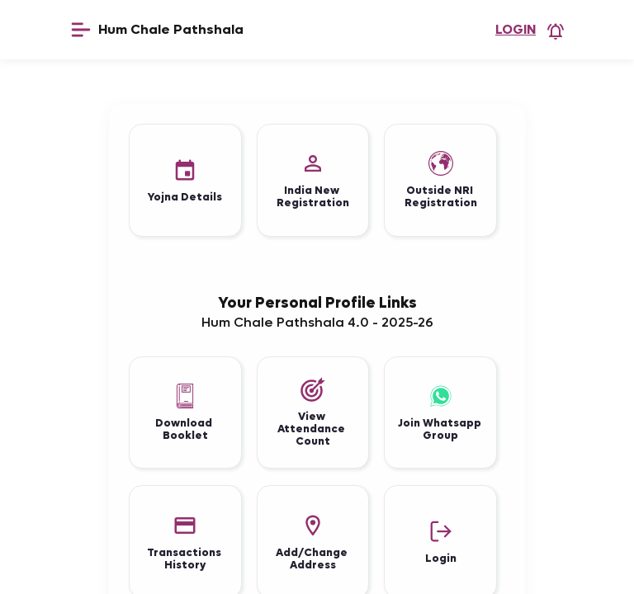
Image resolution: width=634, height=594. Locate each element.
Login (515, 29)
